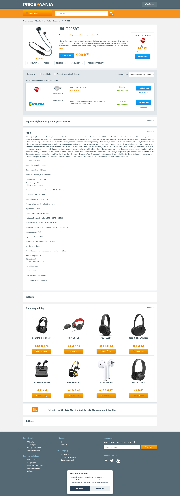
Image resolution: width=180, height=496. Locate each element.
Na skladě (47, 74)
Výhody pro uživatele (34, 447)
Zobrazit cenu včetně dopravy (68, 74)
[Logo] (142, 40)
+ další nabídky (75, 90)
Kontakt (64, 445)
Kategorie (32, 13)
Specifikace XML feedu (35, 465)
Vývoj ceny (75, 63)
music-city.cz (143, 93)
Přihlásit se (149, 4)
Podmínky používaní (34, 450)
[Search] (111, 13)
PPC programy (32, 463)
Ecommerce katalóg (68, 460)
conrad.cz (144, 107)
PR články (30, 442)
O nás (63, 442)
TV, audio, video (40, 21)
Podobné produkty (96, 63)
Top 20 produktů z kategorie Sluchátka (84, 35)
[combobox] (141, 74)
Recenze (59, 63)
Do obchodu (143, 56)
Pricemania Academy (68, 457)
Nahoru (149, 120)
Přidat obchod (32, 460)
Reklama (30, 471)
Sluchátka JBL (67, 410)
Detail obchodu (58, 93)
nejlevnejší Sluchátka (107, 410)
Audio (49, 21)
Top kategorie (32, 445)
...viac (61, 48)
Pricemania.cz (28, 21)
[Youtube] (118, 461)
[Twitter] (112, 461)
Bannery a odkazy (33, 468)
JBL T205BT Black (77, 87)
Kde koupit (32, 63)
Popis (46, 63)
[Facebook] (106, 461)
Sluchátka (56, 21)
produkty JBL (90, 410)
